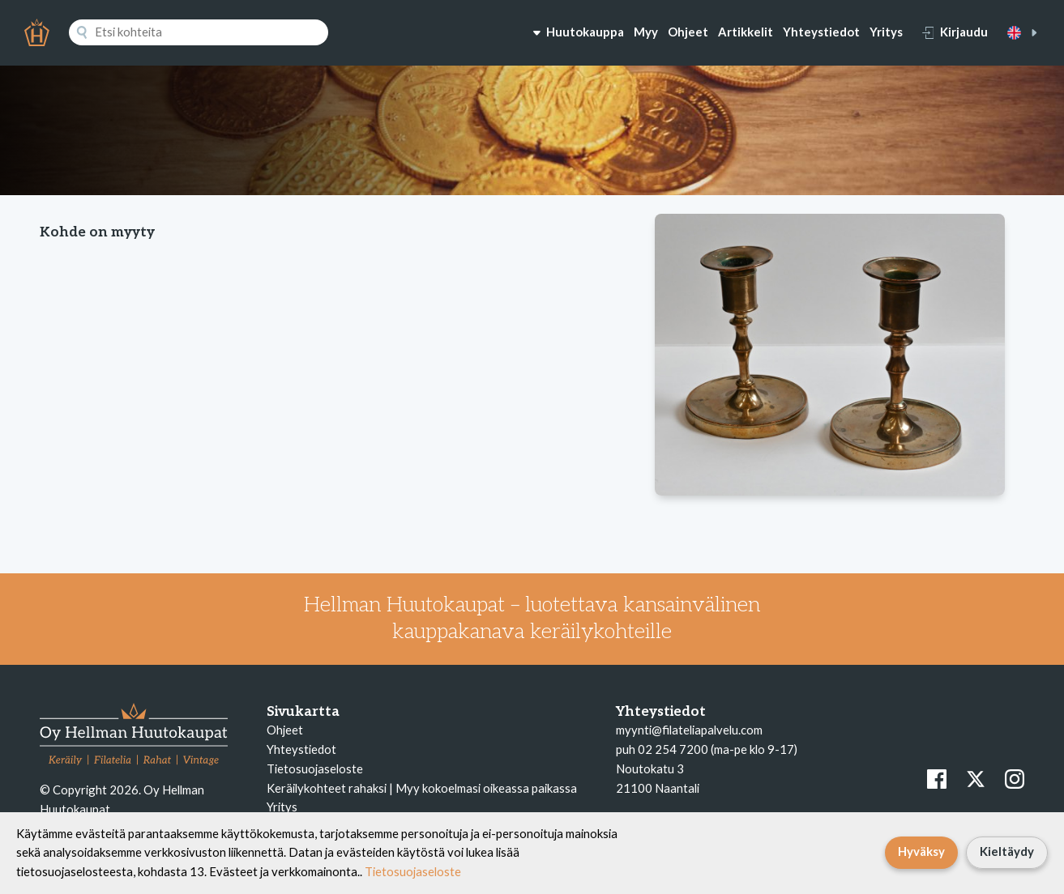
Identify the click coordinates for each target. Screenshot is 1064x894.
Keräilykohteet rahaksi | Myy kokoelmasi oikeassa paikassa (422, 788)
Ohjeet (688, 31)
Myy (646, 31)
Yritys (886, 31)
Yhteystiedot (821, 31)
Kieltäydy (1007, 851)
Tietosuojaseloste (315, 768)
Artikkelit (745, 31)
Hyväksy (921, 851)
